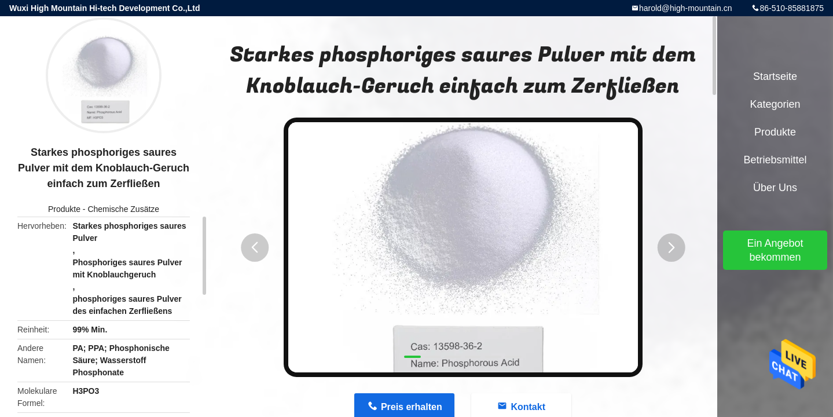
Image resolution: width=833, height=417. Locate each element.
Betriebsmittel (774, 160)
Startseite (775, 76)
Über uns (775, 187)
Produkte (64, 209)
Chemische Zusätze (123, 209)
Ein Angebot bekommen (775, 250)
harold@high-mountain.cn (685, 8)
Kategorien (775, 104)
